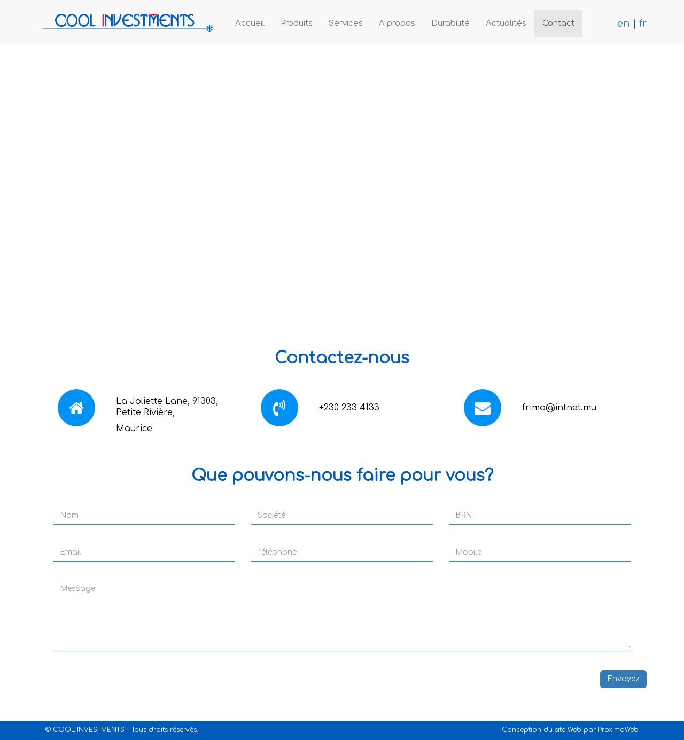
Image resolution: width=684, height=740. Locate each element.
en (623, 23)
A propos (397, 23)
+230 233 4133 (349, 407)
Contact (558, 23)
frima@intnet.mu (559, 407)
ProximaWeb (618, 730)
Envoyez (623, 679)
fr (643, 23)
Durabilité (450, 23)
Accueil (250, 23)
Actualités (506, 23)
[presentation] (118, 691)
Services (346, 23)
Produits (297, 23)
